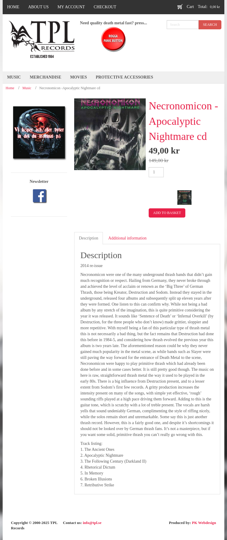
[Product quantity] (156, 172)
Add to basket (167, 213)
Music (26, 88)
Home (10, 88)
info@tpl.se (92, 522)
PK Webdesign (204, 522)
